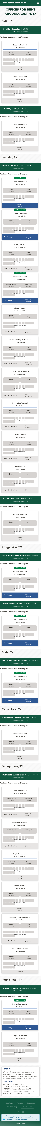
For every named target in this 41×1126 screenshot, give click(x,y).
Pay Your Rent (27, 1107)
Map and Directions (20, 32)
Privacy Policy (12, 1107)
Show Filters (20, 1124)
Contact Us (31, 1103)
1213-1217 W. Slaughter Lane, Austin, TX (17, 1089)
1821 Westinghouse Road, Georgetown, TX (18, 1091)
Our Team (9, 1103)
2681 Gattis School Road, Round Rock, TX (18, 1093)
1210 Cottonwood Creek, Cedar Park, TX (17, 1087)
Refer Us (20, 1103)
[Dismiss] (37, 1119)
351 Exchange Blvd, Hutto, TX (13, 1084)
